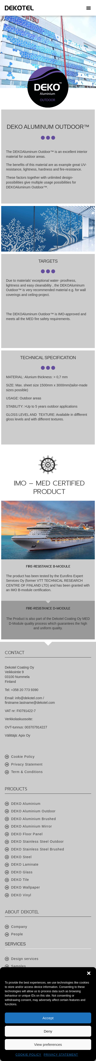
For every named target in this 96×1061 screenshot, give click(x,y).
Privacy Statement (61, 1054)
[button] (88, 973)
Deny (48, 1031)
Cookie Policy (28, 1054)
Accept (48, 1018)
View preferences (48, 1044)
